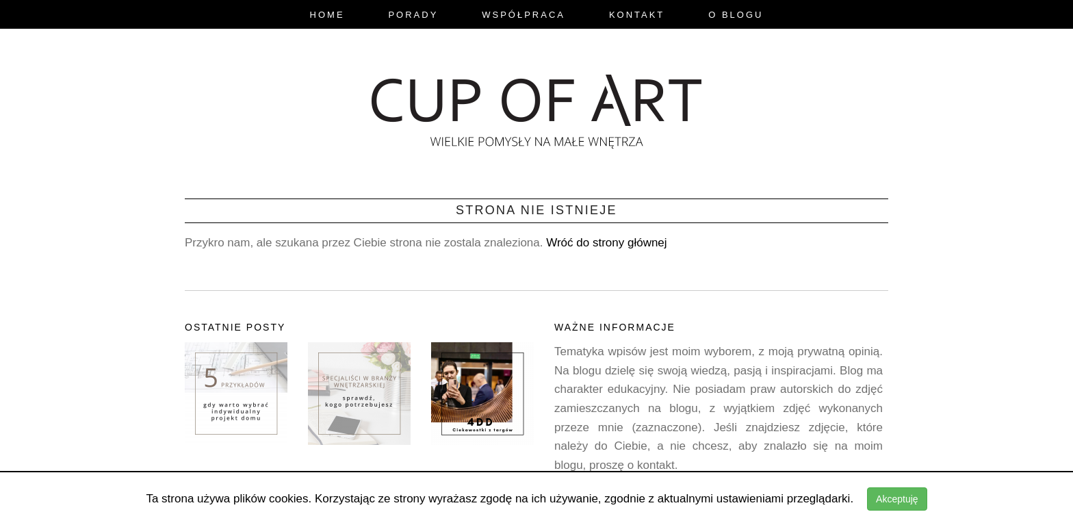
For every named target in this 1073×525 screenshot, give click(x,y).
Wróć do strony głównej (606, 242)
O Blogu (735, 15)
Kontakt (636, 15)
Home (327, 15)
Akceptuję (897, 499)
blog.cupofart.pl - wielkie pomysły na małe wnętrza (536, 107)
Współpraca (523, 15)
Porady (413, 15)
